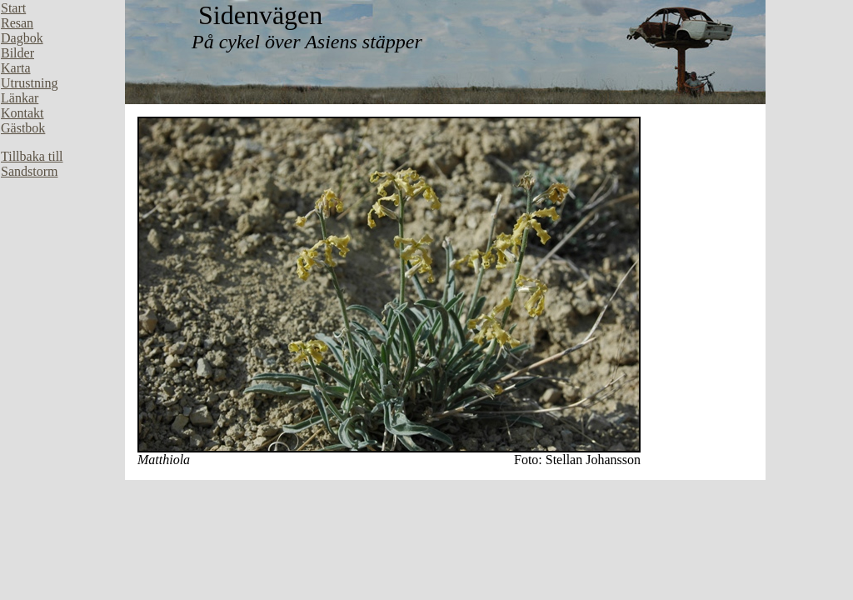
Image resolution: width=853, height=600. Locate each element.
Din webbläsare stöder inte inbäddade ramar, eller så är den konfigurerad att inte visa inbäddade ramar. (62, 250)
